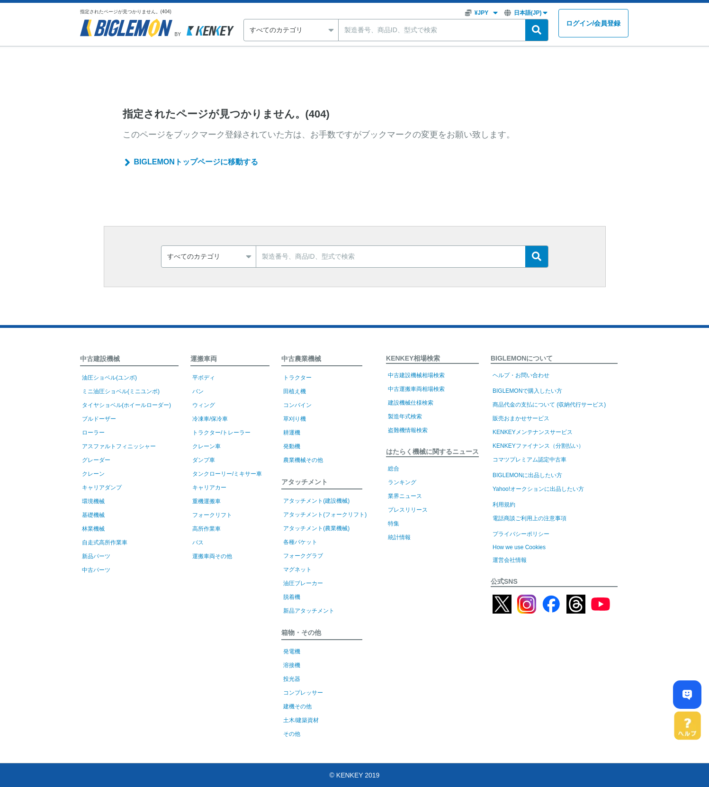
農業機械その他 (303, 460)
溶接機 (291, 665)
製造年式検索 (405, 416)
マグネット (297, 569)
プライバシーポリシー (521, 534)
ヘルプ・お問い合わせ (521, 375)
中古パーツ (96, 570)
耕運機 (291, 432)
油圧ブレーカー (303, 583)
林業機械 (93, 528)
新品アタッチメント (308, 610)
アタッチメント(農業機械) (316, 528)
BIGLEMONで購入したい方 (527, 391)
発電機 (291, 651)
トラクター (297, 377)
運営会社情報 (510, 560)
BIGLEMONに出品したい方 (527, 475)
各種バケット (300, 542)
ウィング (203, 405)
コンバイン (297, 405)
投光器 (291, 679)
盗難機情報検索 (408, 430)
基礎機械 (93, 515)
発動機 (291, 446)
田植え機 (294, 391)
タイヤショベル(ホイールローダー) (126, 405)
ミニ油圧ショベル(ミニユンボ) (121, 391)
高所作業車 (206, 528)
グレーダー (96, 460)
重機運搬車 (206, 501)
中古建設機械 (100, 358)
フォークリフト (212, 515)
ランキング (402, 482)
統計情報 (399, 537)
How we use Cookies (519, 547)
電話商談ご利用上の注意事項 (529, 518)
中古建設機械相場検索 (416, 375)
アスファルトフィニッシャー (119, 446)
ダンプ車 (203, 460)
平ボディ (203, 377)
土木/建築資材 (301, 720)
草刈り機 (294, 419)
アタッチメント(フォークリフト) (325, 514)
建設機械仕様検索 (410, 402)
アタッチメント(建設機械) (316, 501)
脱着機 (291, 597)
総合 (393, 468)
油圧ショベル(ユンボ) (109, 377)
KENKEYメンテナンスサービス (533, 432)
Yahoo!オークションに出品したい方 (538, 489)
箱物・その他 (301, 632)
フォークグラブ (303, 555)
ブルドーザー (99, 419)
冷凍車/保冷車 (210, 419)
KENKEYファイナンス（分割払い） (538, 446)
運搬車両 (203, 358)
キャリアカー (209, 487)
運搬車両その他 (212, 556)
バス (198, 542)
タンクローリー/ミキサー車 (227, 473)
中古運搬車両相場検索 (416, 389)
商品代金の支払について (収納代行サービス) (549, 404)
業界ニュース (405, 496)
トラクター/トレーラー (221, 432)
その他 (291, 734)
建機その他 (297, 706)
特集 (393, 523)
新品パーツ (96, 556)
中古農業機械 (301, 358)
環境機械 (93, 501)
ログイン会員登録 (593, 23)
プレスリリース (408, 510)
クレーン (93, 473)
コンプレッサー (303, 692)
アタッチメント (304, 482)
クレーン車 (206, 446)
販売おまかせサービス (521, 418)
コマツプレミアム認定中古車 (529, 459)
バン (198, 391)
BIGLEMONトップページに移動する (196, 162)
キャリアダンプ (102, 487)
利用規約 (504, 504)
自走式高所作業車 (104, 542)
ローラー (93, 432)
